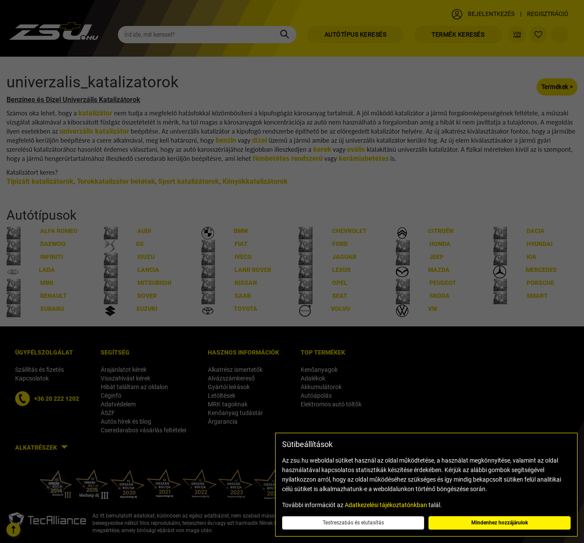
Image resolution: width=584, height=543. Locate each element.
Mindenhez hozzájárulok (499, 523)
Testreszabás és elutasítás (353, 523)
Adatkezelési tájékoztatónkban (386, 504)
